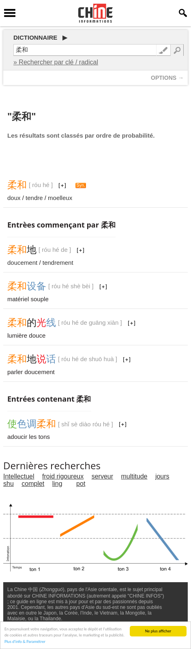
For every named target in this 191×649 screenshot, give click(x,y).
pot (80, 483)
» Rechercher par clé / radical (55, 62)
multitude (134, 476)
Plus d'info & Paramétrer (24, 642)
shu (8, 483)
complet (32, 483)
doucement (22, 262)
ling (57, 483)
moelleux (60, 197)
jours (162, 476)
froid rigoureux (63, 476)
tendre (34, 197)
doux (14, 197)
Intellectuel (18, 476)
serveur (102, 476)
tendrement (58, 262)
